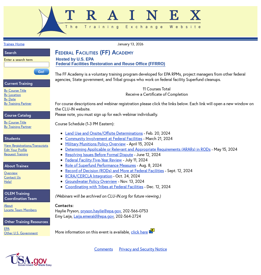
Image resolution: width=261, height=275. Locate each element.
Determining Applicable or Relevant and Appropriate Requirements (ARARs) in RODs (138, 149)
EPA (6, 229)
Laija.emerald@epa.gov (94, 216)
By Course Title (15, 90)
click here (139, 232)
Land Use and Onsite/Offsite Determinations (104, 133)
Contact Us (12, 177)
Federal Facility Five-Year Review (93, 159)
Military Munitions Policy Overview (95, 143)
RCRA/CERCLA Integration (88, 175)
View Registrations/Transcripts (26, 145)
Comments (103, 249)
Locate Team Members (20, 210)
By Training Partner (17, 103)
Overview (11, 173)
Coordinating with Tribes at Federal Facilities (104, 186)
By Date (10, 99)
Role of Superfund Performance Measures (100, 165)
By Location (12, 95)
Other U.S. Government (21, 233)
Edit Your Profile (15, 150)
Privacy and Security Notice (143, 249)
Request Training (16, 154)
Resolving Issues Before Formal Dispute (99, 154)
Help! (8, 182)
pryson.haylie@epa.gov (101, 210)
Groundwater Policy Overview (91, 181)
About (8, 205)
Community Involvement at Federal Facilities (103, 138)
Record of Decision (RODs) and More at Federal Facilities (114, 170)
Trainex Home (14, 44)
